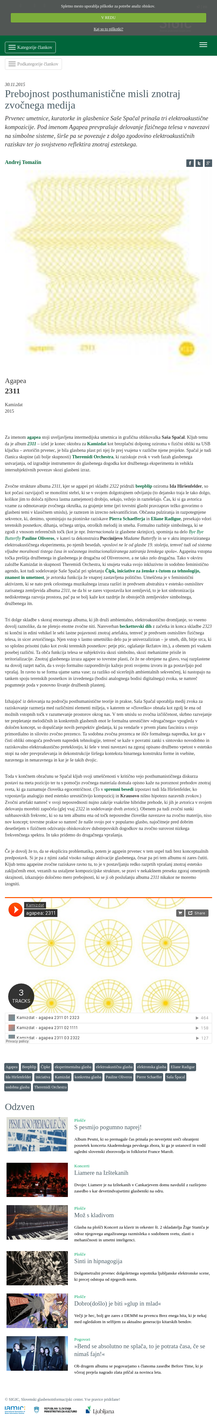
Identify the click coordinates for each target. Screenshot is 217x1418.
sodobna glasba (18, 1087)
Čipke (45, 1067)
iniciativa (43, 1077)
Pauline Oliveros (119, 1077)
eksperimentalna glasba (73, 1067)
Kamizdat (62, 1077)
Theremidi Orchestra (50, 1087)
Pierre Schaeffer (149, 1077)
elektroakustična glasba (114, 1067)
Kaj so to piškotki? (108, 29)
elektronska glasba (151, 1067)
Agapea (12, 1067)
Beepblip (29, 1067)
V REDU (109, 17)
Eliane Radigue (183, 1067)
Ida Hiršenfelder (18, 1077)
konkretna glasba (88, 1077)
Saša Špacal (175, 1077)
